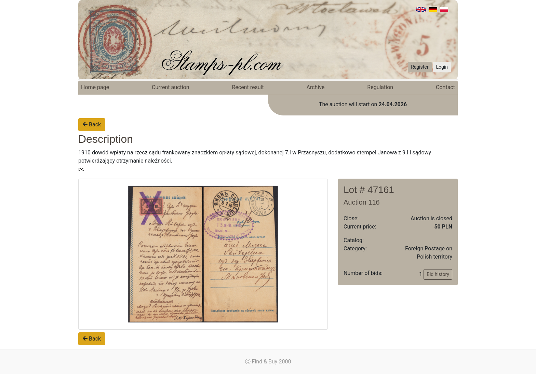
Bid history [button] (438, 274)
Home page (95, 87)
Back (92, 124)
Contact (445, 87)
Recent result (248, 87)
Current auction (170, 87)
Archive (316, 87)
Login (442, 67)
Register (419, 67)
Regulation (380, 87)
